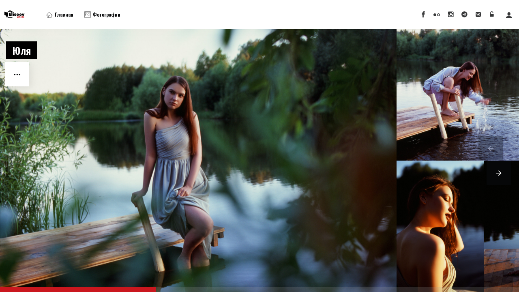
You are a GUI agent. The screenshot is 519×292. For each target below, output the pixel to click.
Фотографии (102, 14)
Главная (59, 14)
